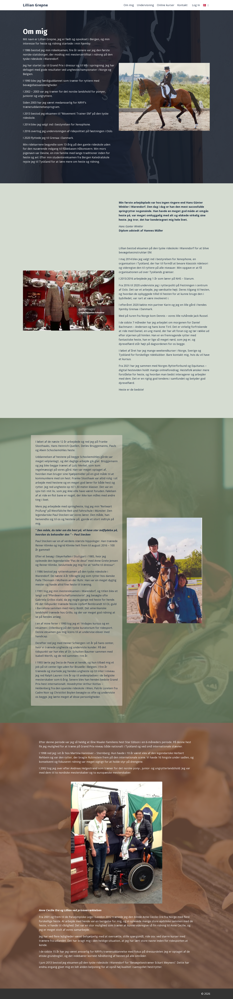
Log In (196, 5)
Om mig (129, 5)
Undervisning (145, 5)
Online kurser (165, 5)
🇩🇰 (206, 5)
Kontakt (182, 5)
